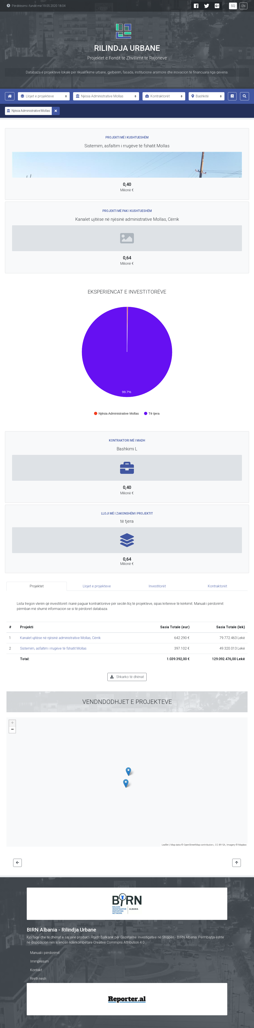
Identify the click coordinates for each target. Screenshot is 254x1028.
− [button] (12, 729)
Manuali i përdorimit (45, 953)
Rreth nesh (38, 979)
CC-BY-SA (220, 844)
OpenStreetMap (192, 844)
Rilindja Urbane (127, 48)
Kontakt (36, 970)
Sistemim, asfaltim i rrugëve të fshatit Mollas (53, 648)
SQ (233, 6)
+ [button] (12, 723)
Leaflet (165, 844)
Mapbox (242, 844)
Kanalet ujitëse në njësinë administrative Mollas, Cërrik (60, 638)
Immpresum (39, 961)
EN (243, 6)
